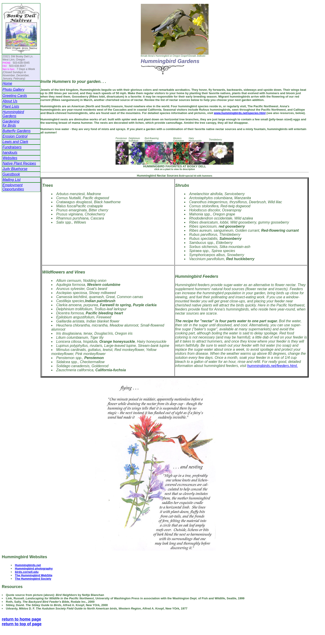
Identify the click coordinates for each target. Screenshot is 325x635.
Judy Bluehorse (14, 169)
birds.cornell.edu (27, 572)
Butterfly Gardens (16, 131)
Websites (9, 158)
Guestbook (11, 174)
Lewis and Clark (15, 142)
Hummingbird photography (34, 568)
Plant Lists (10, 106)
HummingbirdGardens (13, 114)
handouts (9, 152)
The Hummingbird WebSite (33, 575)
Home (7, 83)
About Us (9, 101)
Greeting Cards (14, 96)
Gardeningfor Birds (10, 123)
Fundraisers (11, 147)
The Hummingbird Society (33, 578)
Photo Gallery (13, 89)
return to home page (21, 619)
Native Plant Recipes (19, 163)
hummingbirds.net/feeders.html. (272, 366)
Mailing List (11, 180)
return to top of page (22, 624)
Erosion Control (14, 136)
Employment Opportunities (13, 187)
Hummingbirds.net (28, 565)
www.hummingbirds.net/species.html (240, 113)
